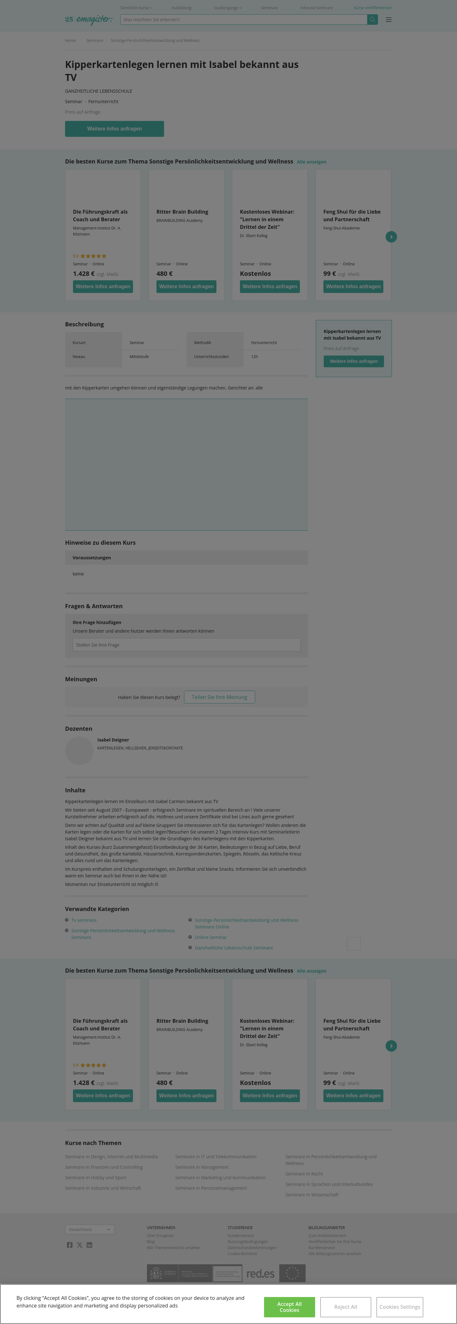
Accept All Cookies (289, 1307)
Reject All (345, 1306)
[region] (228, 1304)
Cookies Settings (400, 1306)
